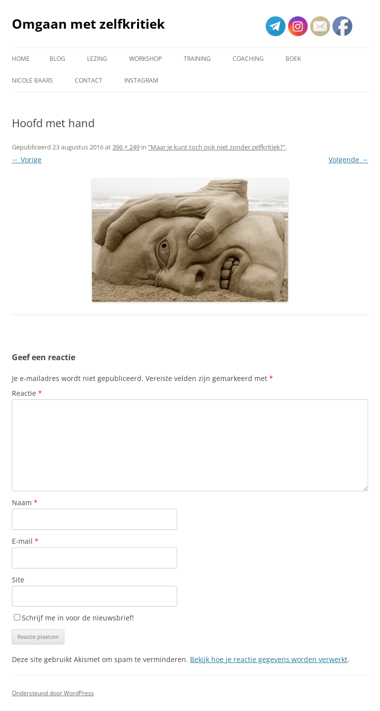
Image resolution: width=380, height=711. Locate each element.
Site (18, 579)
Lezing (97, 58)
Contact (88, 80)
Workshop (145, 58)
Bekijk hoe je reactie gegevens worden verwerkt (268, 659)
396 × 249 (126, 146)
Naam (25, 502)
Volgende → (348, 159)
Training (197, 58)
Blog (57, 58)
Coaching (248, 58)
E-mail (25, 541)
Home (21, 58)
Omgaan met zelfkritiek (88, 24)
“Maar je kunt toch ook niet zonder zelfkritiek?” (216, 146)
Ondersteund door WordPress (53, 693)
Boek (293, 58)
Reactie (27, 393)
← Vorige (27, 159)
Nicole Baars (32, 80)
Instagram (141, 80)
